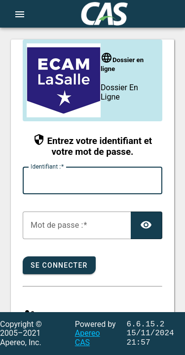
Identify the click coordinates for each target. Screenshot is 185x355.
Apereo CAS (87, 337)
